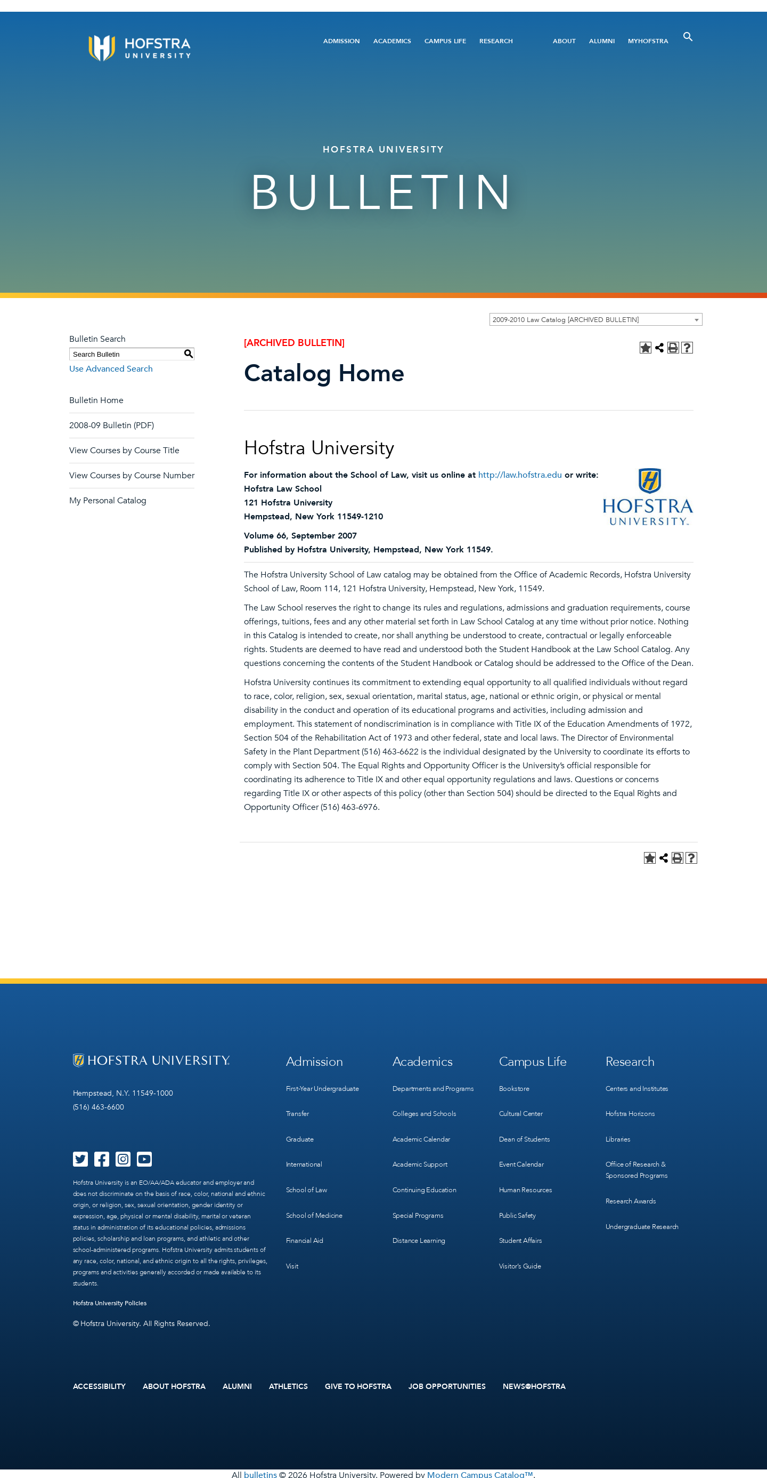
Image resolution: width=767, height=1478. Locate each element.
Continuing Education (428, 1183)
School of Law (308, 1172)
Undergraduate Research (647, 1205)
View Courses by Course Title (124, 450)
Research (496, 41)
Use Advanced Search (111, 369)
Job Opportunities (447, 1385)
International (306, 1150)
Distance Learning (422, 1227)
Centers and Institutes (642, 1084)
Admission (341, 41)
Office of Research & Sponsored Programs (640, 1155)
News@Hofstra (534, 1385)
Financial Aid (306, 1215)
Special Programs (421, 1205)
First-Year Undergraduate (327, 1084)
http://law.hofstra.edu (520, 475)
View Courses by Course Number (131, 475)
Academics (392, 41)
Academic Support (423, 1161)
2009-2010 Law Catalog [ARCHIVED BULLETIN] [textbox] (566, 320)
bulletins (260, 1472)
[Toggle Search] (688, 36)
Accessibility (99, 1385)
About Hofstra (174, 1385)
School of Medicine (317, 1193)
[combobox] (596, 319)
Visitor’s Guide (522, 1237)
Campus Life (445, 41)
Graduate (301, 1128)
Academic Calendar (425, 1139)
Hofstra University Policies (110, 1303)
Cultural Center (524, 1106)
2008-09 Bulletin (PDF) (111, 425)
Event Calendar (524, 1150)
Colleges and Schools (427, 1117)
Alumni (602, 41)
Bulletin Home (96, 400)
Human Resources (528, 1172)
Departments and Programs (421, 1090)
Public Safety (519, 1193)
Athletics (288, 1385)
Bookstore (515, 1084)
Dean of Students (527, 1128)
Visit (292, 1237)
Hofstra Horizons (632, 1106)
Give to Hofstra (358, 1385)
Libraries (619, 1128)
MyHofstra (648, 41)
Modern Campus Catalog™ (480, 1472)
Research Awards (634, 1183)
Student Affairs (523, 1215)
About (564, 41)
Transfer (299, 1106)
